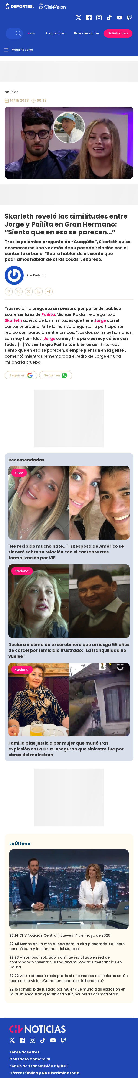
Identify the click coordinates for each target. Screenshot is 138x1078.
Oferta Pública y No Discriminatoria (44, 1073)
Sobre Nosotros (24, 1052)
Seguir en (21, 375)
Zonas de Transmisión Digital (38, 1066)
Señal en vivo (118, 33)
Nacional (22, 571)
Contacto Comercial (29, 1059)
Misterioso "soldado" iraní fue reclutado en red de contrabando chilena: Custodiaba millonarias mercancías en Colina (65, 962)
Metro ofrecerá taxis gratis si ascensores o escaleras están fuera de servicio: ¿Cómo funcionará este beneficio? (68, 978)
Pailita (48, 314)
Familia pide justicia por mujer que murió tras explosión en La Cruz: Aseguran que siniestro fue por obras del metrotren (66, 749)
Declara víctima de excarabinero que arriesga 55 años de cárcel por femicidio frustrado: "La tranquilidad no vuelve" (68, 650)
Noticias (11, 92)
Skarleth (13, 320)
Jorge (49, 338)
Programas (55, 33)
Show (19, 472)
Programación (86, 33)
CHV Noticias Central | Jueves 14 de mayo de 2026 (59, 935)
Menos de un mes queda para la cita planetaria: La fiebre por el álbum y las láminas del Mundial (67, 946)
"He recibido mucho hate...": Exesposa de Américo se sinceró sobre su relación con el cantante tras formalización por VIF (66, 552)
